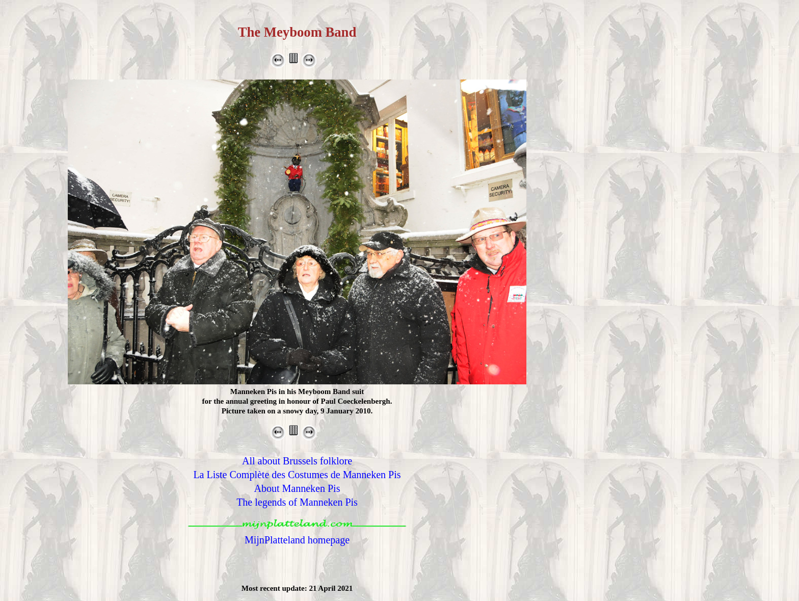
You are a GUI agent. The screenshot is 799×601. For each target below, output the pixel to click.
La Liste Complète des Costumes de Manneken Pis (297, 474)
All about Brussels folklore (297, 460)
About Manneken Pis (297, 488)
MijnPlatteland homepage (297, 539)
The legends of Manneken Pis (297, 502)
